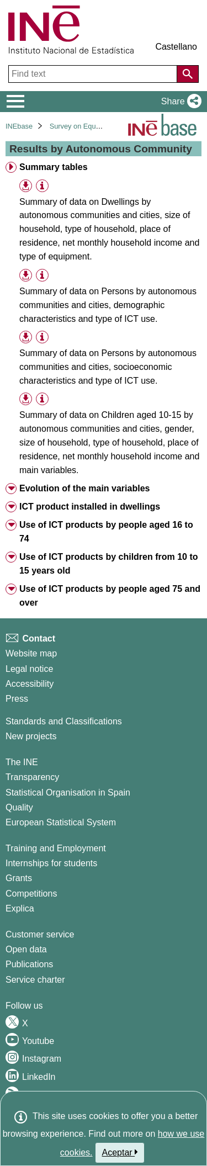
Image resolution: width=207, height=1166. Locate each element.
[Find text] (93, 74)
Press (17, 698)
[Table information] (42, 186)
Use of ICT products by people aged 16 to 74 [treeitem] (106, 531)
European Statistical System (61, 822)
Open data (26, 949)
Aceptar (120, 1152)
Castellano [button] (176, 46)
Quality (19, 807)
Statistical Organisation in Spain (68, 792)
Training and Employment (56, 848)
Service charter (35, 979)
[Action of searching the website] (188, 74)
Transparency (32, 777)
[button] (179, 102)
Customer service (40, 934)
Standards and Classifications (64, 721)
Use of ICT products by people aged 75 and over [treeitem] (109, 595)
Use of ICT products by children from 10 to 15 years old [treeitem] (108, 563)
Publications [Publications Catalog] (29, 964)
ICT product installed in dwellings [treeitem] (89, 506)
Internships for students (51, 863)
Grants (19, 878)
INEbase (19, 126)
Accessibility (30, 683)
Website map (31, 653)
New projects (31, 736)
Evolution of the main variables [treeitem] (84, 488)
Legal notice (29, 669)
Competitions (31, 893)
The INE (22, 762)
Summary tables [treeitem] (53, 167)
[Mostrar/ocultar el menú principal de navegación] (16, 102)
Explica (20, 908)
